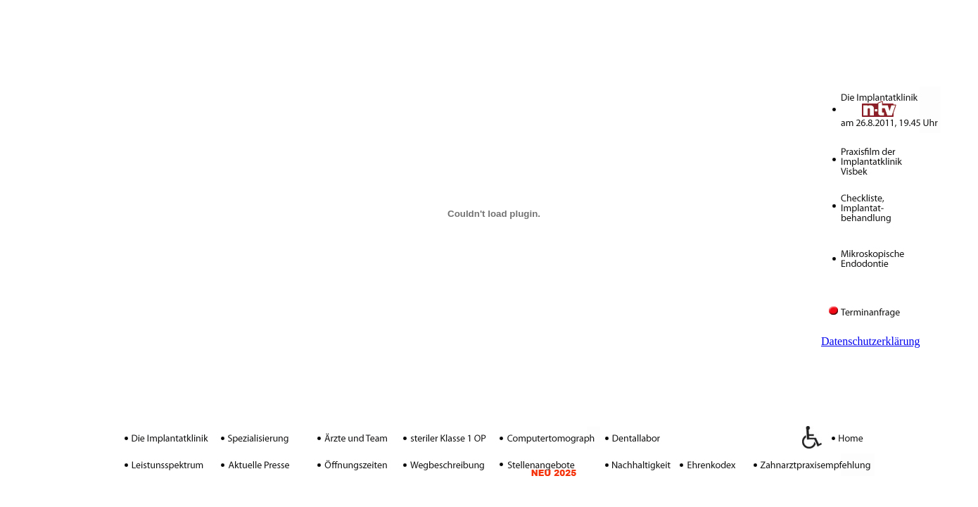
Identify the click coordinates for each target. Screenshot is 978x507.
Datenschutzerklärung (870, 341)
